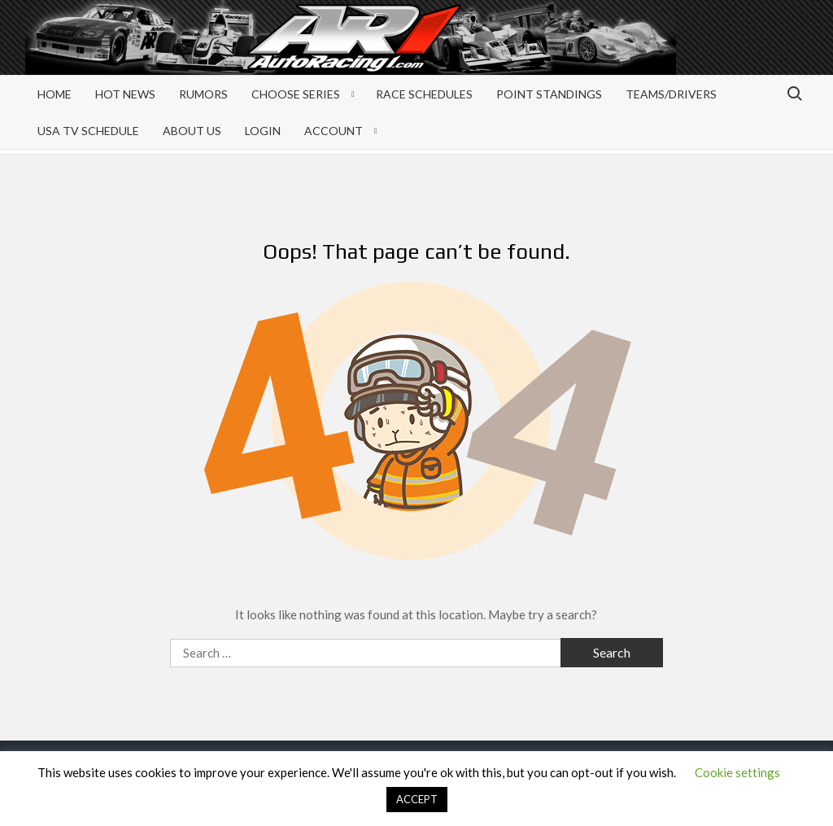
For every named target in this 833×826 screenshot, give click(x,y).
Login (263, 131)
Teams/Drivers (671, 94)
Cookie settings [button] (737, 772)
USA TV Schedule (88, 131)
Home (54, 94)
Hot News (125, 94)
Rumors (203, 94)
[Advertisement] (677, 50)
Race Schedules (424, 94)
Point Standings (549, 94)
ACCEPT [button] (417, 799)
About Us (192, 131)
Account (333, 131)
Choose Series (295, 94)
